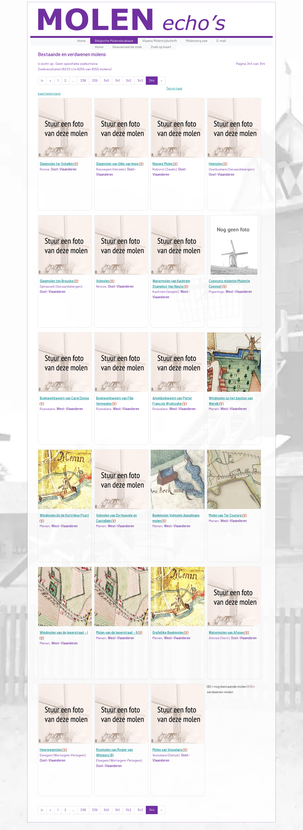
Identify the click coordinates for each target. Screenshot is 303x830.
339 (95, 80)
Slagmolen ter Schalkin (59, 164)
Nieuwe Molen (164, 164)
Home (81, 41)
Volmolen (105, 281)
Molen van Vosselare (169, 750)
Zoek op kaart (161, 47)
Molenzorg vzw (196, 41)
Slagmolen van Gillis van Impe (119, 164)
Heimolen (218, 164)
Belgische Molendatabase (114, 41)
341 (117, 80)
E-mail (221, 41)
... (73, 80)
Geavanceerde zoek (127, 47)
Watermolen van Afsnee (229, 632)
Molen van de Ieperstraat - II (119, 632)
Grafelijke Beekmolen (170, 632)
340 (106, 80)
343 (140, 80)
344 (152, 80)
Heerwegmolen (53, 750)
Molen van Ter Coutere (227, 515)
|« (42, 80)
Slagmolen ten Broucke (59, 281)
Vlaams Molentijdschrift (159, 41)
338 (83, 80)
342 (128, 80)
